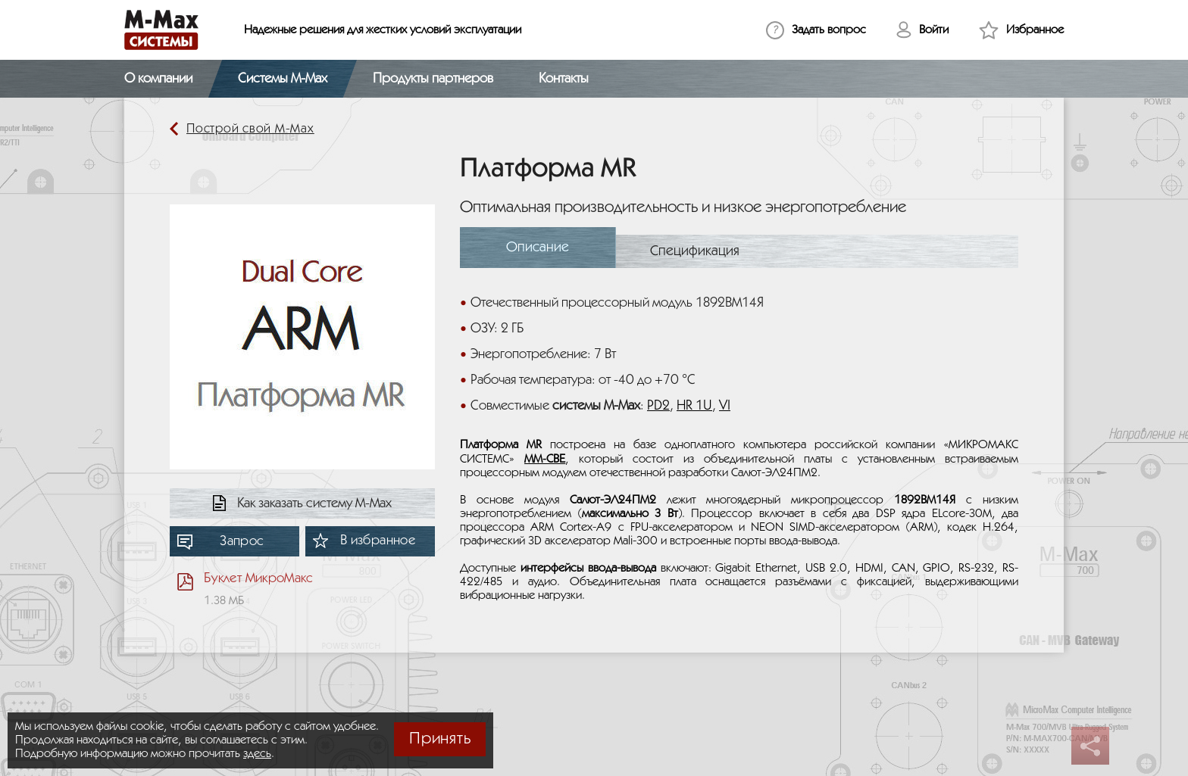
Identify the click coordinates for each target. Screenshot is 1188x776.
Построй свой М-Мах (250, 129)
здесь (257, 753)
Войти (934, 30)
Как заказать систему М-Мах (314, 503)
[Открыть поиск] (1055, 79)
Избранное (1035, 30)
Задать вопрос (829, 30)
